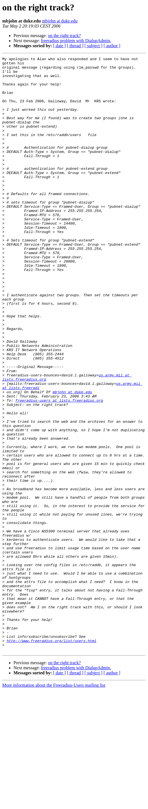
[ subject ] (94, 45)
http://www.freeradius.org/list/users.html (52, 757)
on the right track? (64, 35)
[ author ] (112, 45)
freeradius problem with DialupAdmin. (76, 40)
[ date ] (59, 45)
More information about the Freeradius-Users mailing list (53, 804)
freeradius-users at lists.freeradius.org (59, 469)
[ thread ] (75, 45)
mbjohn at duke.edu (60, 21)
